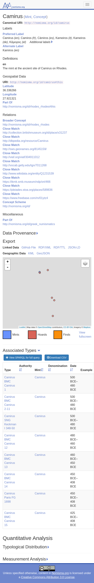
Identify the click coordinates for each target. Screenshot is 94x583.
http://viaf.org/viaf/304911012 (21, 157)
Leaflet (22, 327)
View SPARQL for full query (23, 357)
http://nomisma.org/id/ (16, 206)
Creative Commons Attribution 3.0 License (48, 577)
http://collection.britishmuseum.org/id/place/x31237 (35, 132)
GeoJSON (43, 253)
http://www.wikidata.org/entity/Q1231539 (28, 173)
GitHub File (28, 247)
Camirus (40, 377)
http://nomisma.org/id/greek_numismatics (29, 224)
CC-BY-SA (68, 327)
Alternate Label (13, 46)
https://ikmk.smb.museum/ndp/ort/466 (26, 181)
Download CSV (56, 357)
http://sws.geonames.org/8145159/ (25, 149)
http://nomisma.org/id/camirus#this (36, 82)
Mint (28, 17)
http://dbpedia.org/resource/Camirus (25, 140)
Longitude (9, 94)
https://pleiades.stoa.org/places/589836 (27, 189)
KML (31, 253)
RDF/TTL (59, 247)
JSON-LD (74, 247)
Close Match (11, 128)
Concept (39, 17)
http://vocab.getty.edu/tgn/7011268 (25, 165)
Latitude (8, 86)
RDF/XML (44, 247)
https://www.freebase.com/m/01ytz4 (25, 198)
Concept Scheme (14, 202)
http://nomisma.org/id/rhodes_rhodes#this (29, 106)
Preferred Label (13, 34)
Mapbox (86, 327)
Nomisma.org (60, 573)
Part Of (7, 102)
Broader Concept (14, 120)
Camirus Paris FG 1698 (10, 497)
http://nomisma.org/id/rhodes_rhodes (26, 124)
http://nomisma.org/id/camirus (47, 23)
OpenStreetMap (45, 327)
